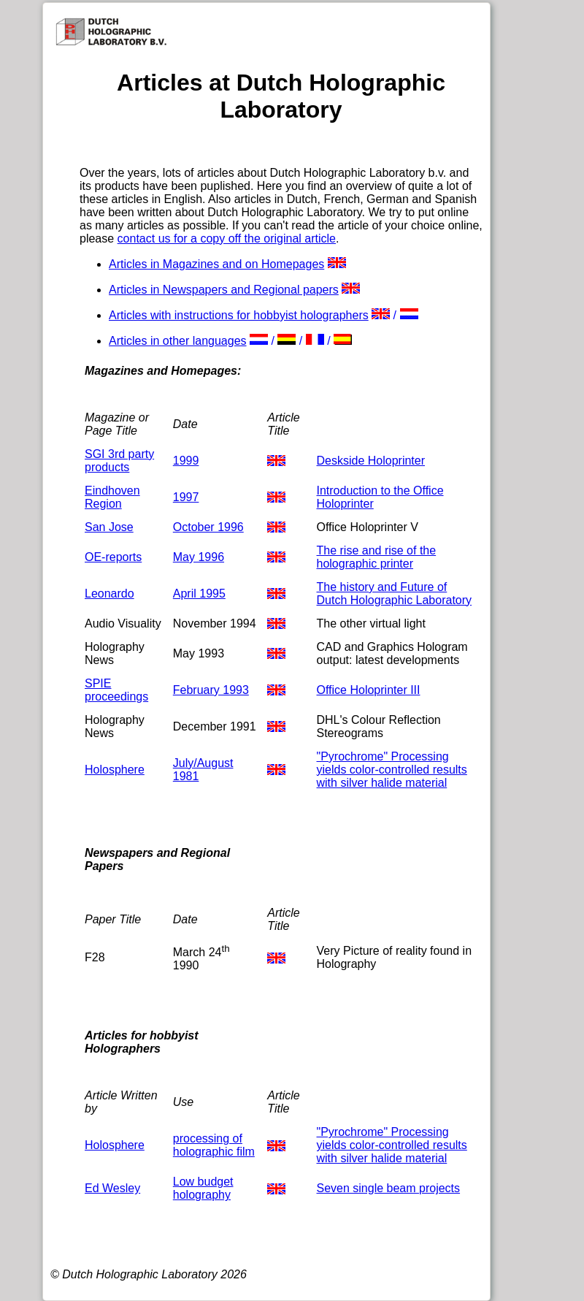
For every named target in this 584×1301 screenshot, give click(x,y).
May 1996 (198, 557)
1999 (186, 460)
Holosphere (115, 769)
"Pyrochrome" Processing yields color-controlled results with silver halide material (392, 769)
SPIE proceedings (116, 690)
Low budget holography (203, 1188)
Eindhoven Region (112, 497)
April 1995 (199, 593)
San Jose (109, 527)
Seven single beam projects (389, 1188)
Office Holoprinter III (368, 690)
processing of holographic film (214, 1145)
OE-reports (113, 557)
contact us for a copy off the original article (227, 238)
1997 (186, 497)
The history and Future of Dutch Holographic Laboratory (394, 593)
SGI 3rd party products (119, 460)
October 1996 (208, 527)
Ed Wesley (112, 1188)
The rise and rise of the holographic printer (377, 557)
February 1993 (211, 690)
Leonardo (109, 593)
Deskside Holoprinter (371, 460)
